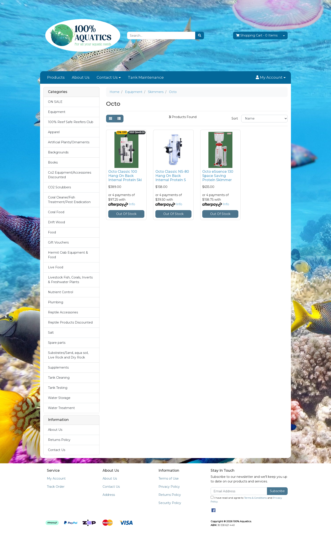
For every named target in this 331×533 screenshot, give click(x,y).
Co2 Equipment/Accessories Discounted (69, 175)
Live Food (55, 267)
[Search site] (199, 35)
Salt (51, 333)
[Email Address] (239, 491)
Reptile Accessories (63, 312)
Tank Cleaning (59, 378)
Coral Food (56, 212)
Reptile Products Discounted (70, 322)
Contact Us (107, 77)
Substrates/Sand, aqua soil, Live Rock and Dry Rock (68, 355)
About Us (81, 77)
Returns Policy (59, 440)
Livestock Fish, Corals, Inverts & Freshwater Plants (70, 279)
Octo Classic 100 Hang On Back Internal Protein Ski (125, 175)
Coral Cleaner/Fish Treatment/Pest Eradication (69, 199)
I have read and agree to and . (246, 499)
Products (56, 77)
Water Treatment (61, 408)
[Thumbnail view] (110, 118)
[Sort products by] (264, 118)
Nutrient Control (60, 292)
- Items (257, 35)
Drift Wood (56, 222)
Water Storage (59, 398)
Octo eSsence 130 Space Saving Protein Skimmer (217, 175)
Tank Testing (57, 388)
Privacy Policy (169, 487)
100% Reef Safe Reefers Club (70, 122)
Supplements (58, 367)
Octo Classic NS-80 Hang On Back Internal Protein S (172, 175)
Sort (235, 118)
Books (53, 162)
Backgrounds (58, 152)
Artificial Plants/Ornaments (68, 142)
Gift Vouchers (58, 242)
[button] (270, 77)
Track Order (55, 487)
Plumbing (55, 302)
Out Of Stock (126, 214)
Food (52, 232)
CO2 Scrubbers (59, 187)
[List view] (119, 118)
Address (109, 495)
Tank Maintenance (146, 77)
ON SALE (55, 102)
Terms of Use (168, 478)
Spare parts (56, 343)
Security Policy (169, 503)
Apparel (54, 132)
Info (132, 204)
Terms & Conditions (255, 497)
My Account (56, 478)
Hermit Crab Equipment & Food (68, 255)
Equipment (56, 112)
